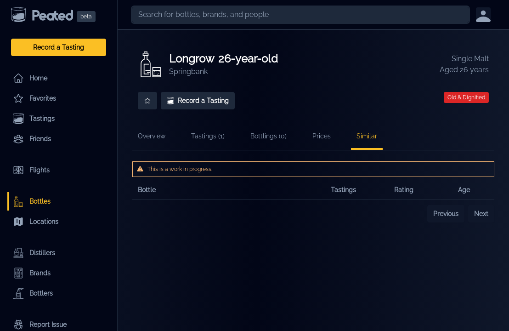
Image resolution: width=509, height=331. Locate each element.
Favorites (34, 98)
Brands (32, 273)
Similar (366, 136)
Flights (31, 170)
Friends (32, 138)
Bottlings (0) (268, 136)
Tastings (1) (208, 136)
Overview (151, 136)
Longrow (192, 58)
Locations (35, 221)
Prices (321, 136)
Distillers (34, 252)
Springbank (188, 71)
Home (30, 78)
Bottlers (33, 293)
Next (481, 213)
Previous (445, 213)
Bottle (147, 190)
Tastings (34, 118)
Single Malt (470, 58)
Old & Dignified (466, 97)
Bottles (32, 201)
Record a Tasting (58, 47)
